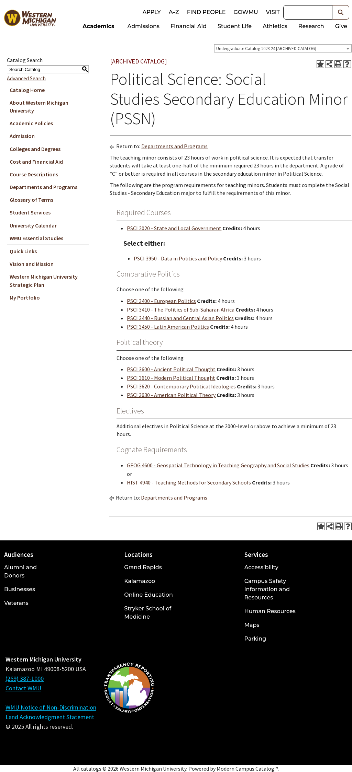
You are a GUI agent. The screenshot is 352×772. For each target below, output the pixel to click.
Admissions (144, 26)
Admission (22, 135)
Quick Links (23, 251)
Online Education (148, 595)
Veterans (16, 603)
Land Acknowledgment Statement (50, 717)
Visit (273, 12)
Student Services (30, 212)
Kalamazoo (139, 581)
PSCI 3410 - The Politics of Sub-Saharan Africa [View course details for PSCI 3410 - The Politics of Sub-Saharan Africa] (180, 309)
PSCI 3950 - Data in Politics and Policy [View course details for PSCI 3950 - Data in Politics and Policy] (178, 258)
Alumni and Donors (20, 571)
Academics (98, 26)
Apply (151, 12)
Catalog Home (27, 89)
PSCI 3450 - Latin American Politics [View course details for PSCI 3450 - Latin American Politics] (168, 326)
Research (311, 26)
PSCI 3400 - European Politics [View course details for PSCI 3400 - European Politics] (161, 300)
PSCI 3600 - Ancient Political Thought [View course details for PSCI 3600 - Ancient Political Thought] (171, 369)
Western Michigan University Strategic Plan (44, 280)
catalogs (91, 768)
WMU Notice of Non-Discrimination (51, 707)
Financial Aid (188, 26)
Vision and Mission (32, 263)
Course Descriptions (34, 174)
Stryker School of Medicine (147, 612)
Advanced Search (26, 78)
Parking (255, 638)
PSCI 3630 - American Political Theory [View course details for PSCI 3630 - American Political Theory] (171, 394)
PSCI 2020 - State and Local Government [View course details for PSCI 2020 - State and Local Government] (174, 228)
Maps (252, 625)
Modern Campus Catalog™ (247, 768)
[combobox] (283, 48)
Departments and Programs (43, 187)
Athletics (275, 26)
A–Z (174, 12)
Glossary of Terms (31, 199)
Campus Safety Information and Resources (267, 589)
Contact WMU (23, 688)
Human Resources (270, 611)
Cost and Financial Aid (36, 161)
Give (341, 26)
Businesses (19, 589)
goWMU (245, 12)
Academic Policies (31, 123)
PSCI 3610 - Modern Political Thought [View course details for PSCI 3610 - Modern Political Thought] (171, 377)
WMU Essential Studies (36, 238)
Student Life (235, 26)
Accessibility (261, 567)
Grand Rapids (143, 567)
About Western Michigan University (39, 106)
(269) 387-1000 (25, 678)
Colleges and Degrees (35, 148)
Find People (206, 12)
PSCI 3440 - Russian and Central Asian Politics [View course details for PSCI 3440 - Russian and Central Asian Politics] (180, 318)
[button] (340, 12)
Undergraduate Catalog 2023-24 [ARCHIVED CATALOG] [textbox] (266, 48)
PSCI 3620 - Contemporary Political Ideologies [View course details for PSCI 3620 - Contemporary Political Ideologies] (181, 386)
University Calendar (33, 225)
